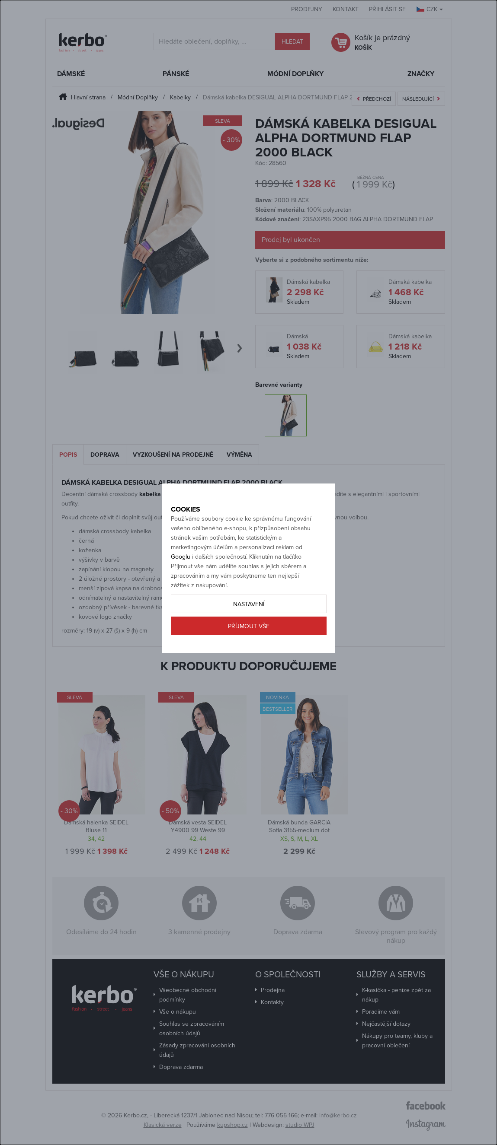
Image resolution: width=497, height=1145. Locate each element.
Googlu (180, 576)
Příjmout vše (248, 645)
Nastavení (248, 623)
